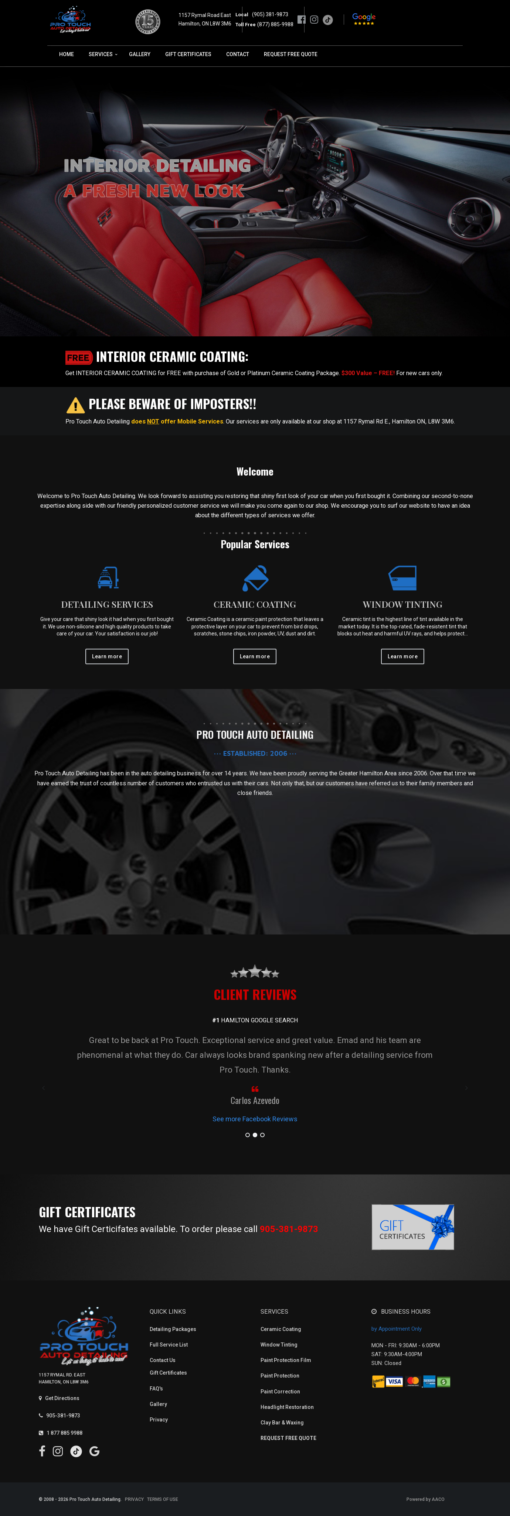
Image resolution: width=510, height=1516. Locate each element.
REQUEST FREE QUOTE (290, 54)
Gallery (158, 1404)
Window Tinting (279, 1345)
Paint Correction (280, 1392)
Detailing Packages (173, 1329)
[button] (247, 1135)
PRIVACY (134, 1499)
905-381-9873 (289, 1229)
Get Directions (59, 1398)
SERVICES (101, 54)
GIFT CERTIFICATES (188, 54)
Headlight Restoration (287, 1407)
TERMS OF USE (162, 1499)
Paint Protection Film (286, 1360)
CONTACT (237, 54)
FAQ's (156, 1389)
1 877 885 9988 (60, 1433)
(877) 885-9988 (275, 24)
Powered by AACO (426, 1499)
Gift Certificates (168, 1373)
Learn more (107, 656)
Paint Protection (280, 1376)
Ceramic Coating (281, 1329)
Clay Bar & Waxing (282, 1423)
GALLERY (139, 54)
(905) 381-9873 (269, 14)
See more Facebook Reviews (255, 1119)
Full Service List (169, 1345)
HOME (66, 54)
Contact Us (163, 1360)
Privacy (159, 1420)
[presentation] (44, 1088)
